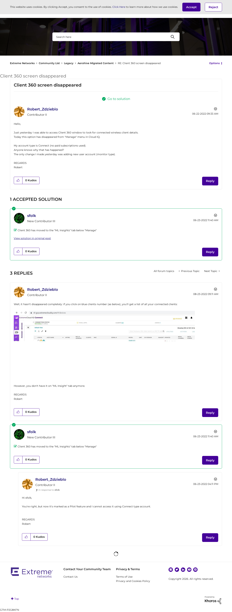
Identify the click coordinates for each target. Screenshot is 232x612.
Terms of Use (124, 576)
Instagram (195, 569)
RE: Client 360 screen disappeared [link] (139, 63)
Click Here (118, 7)
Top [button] (16, 598)
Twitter (177, 569)
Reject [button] (213, 7)
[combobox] (116, 36)
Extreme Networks (22, 63)
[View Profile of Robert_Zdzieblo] (42, 109)
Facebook (171, 569)
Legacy (68, 63)
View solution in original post (32, 238)
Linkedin (183, 569)
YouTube (189, 569)
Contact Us (70, 576)
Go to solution (118, 99)
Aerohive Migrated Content (96, 63)
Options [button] (214, 63)
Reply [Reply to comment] (210, 252)
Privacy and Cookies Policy (133, 581)
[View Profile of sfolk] (31, 215)
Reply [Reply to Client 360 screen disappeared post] (210, 181)
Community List (49, 63)
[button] (191, 7)
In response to (49, 490)
